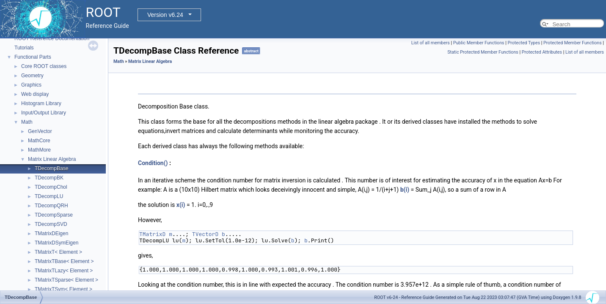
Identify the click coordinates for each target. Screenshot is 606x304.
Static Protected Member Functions (482, 52)
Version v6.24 (165, 14)
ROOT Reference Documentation (51, 38)
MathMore (39, 150)
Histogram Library (41, 103)
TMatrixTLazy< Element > (64, 271)
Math (27, 122)
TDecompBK (49, 178)
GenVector (40, 131)
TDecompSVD (51, 224)
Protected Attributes (542, 52)
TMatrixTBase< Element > (64, 261)
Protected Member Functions (572, 43)
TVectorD (205, 234)
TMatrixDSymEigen (56, 243)
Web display (35, 94)
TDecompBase (51, 168)
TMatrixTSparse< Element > (66, 280)
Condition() (153, 163)
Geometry (32, 76)
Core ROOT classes (43, 66)
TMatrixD (152, 234)
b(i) (404, 189)
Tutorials (24, 48)
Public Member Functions (478, 43)
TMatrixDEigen (51, 233)
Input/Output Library (43, 113)
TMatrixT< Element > (58, 252)
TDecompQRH (51, 206)
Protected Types (523, 43)
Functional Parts (32, 57)
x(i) (180, 204)
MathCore (39, 141)
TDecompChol (51, 187)
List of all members (430, 43)
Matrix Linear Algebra (52, 159)
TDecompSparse (54, 215)
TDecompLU (49, 196)
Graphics (31, 85)
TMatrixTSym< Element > (63, 289)
